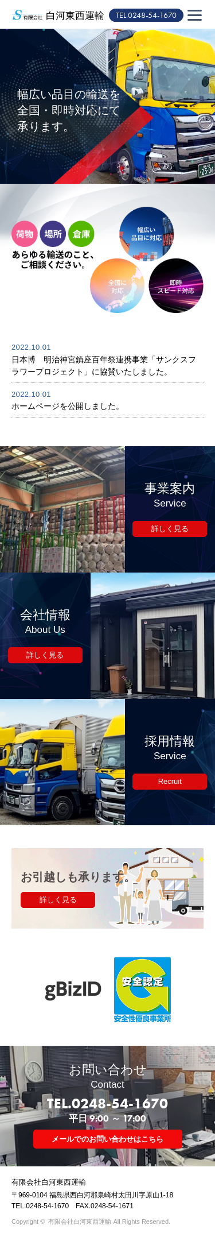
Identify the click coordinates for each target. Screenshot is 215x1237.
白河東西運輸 (75, 15)
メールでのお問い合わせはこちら (107, 1139)
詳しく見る (170, 528)
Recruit (170, 781)
